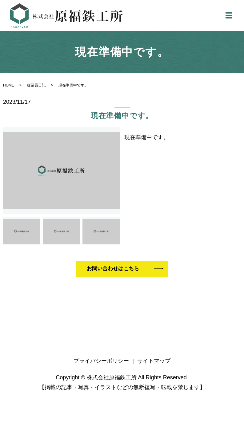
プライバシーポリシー (101, 364)
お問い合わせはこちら (115, 271)
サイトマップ (153, 364)
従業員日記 (36, 87)
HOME (8, 87)
